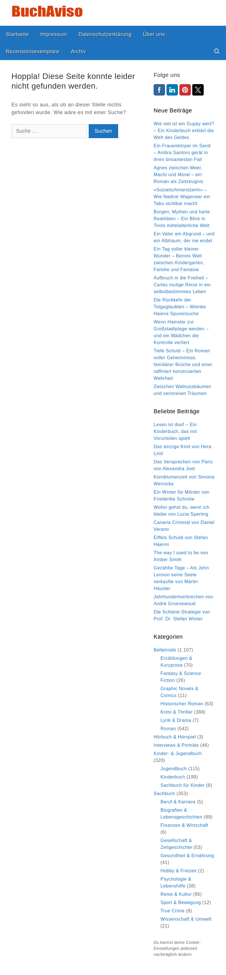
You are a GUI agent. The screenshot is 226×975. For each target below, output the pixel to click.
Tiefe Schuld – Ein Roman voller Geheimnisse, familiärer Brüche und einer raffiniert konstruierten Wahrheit (183, 364)
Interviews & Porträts (176, 745)
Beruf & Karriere (178, 801)
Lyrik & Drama (175, 720)
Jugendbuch (173, 768)
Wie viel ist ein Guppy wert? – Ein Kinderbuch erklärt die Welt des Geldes (184, 130)
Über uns (154, 34)
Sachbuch (164, 793)
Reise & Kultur (176, 894)
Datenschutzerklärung (105, 34)
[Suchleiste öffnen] (217, 51)
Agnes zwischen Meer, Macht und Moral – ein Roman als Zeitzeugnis (178, 174)
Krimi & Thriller (176, 712)
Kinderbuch (172, 777)
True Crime (172, 910)
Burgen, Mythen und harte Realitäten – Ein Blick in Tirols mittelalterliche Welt (182, 218)
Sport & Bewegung (180, 902)
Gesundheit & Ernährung (187, 855)
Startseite (17, 34)
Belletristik (165, 650)
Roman (168, 728)
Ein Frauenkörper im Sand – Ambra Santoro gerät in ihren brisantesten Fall (182, 152)
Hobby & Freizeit (178, 870)
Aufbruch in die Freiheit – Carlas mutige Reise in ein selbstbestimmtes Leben (182, 284)
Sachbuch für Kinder (182, 785)
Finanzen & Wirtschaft (184, 825)
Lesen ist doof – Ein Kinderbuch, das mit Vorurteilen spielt (175, 431)
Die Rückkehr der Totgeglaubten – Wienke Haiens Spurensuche (180, 306)
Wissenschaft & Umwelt (186, 919)
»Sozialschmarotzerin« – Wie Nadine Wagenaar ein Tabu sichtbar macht (182, 196)
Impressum (53, 34)
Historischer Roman (181, 703)
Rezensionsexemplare (33, 51)
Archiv (78, 51)
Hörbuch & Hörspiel (175, 736)
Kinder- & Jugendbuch (178, 753)
